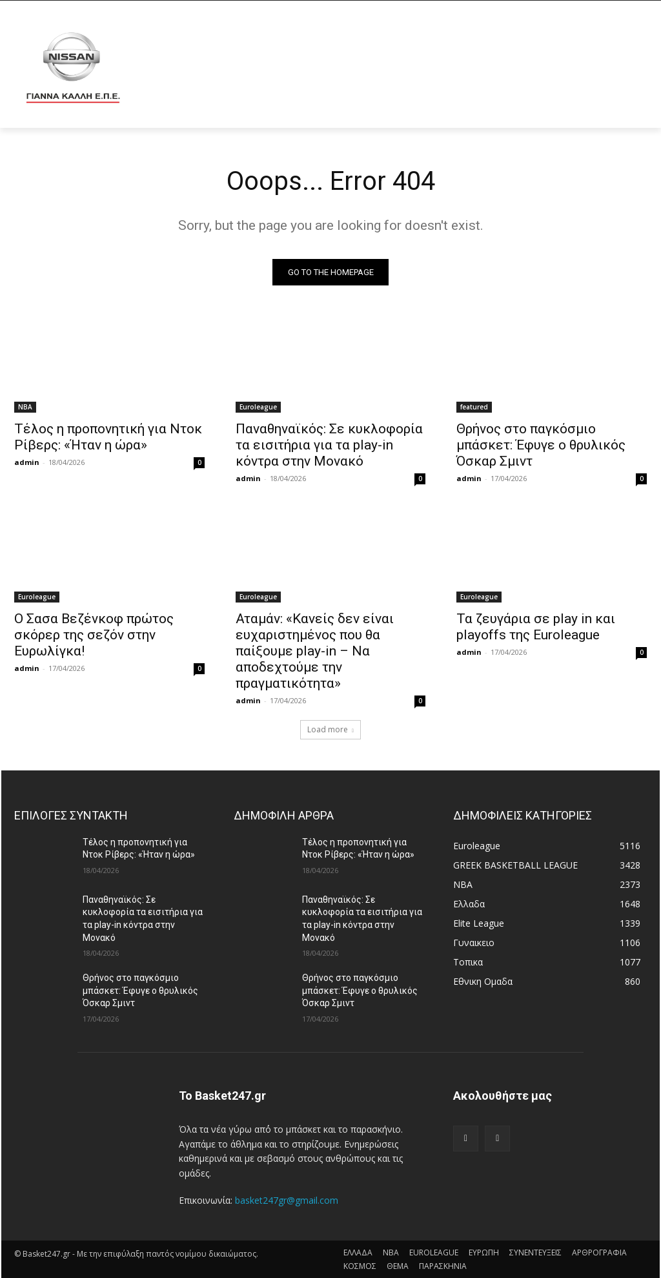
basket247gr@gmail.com (286, 1200)
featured (474, 406)
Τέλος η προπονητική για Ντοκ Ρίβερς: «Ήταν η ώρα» (108, 437)
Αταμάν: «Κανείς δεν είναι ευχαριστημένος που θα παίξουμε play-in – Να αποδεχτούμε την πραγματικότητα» (315, 652)
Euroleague (258, 406)
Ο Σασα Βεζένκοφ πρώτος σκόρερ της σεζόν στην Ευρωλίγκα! (94, 635)
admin (26, 462)
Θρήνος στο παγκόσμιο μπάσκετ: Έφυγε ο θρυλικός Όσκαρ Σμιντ (540, 445)
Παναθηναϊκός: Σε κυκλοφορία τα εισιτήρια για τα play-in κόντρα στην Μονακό (329, 445)
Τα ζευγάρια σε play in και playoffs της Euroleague (535, 627)
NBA (25, 406)
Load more (330, 729)
